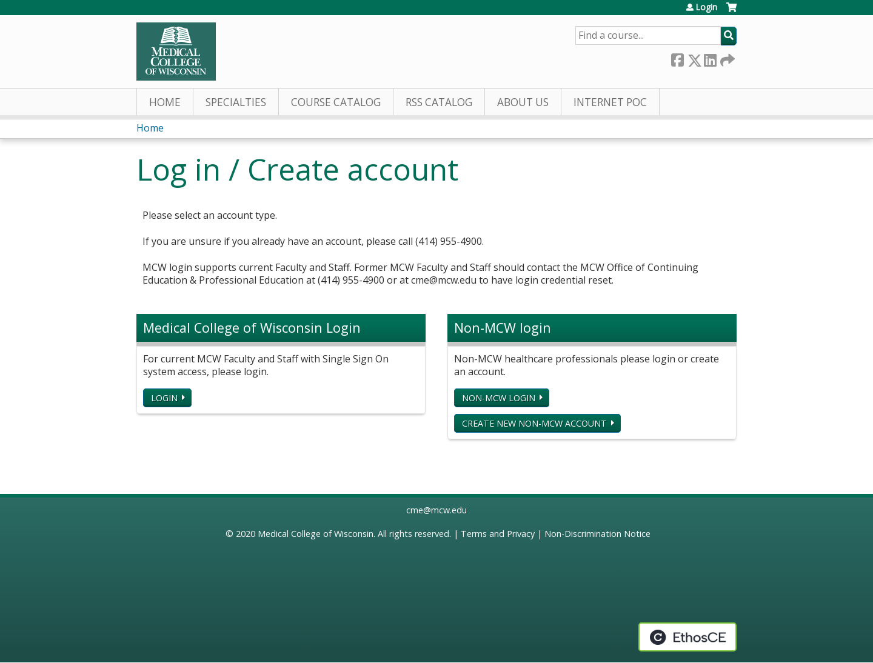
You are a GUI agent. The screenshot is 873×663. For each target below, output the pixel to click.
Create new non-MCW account (534, 423)
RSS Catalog (439, 102)
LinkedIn (710, 58)
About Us (523, 102)
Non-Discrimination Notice (597, 533)
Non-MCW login (498, 398)
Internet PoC (610, 102)
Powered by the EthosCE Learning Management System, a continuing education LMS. (687, 636)
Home (165, 102)
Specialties (236, 102)
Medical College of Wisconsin (315, 533)
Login (706, 7)
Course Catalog (336, 102)
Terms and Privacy (498, 533)
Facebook (677, 58)
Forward (726, 58)
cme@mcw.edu (436, 510)
